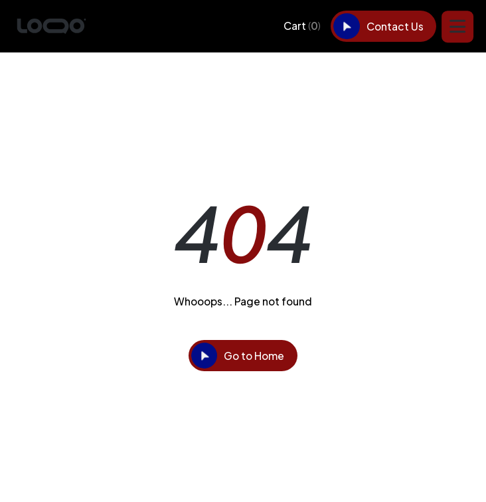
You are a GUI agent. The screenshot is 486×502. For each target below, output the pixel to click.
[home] (51, 27)
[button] (302, 26)
